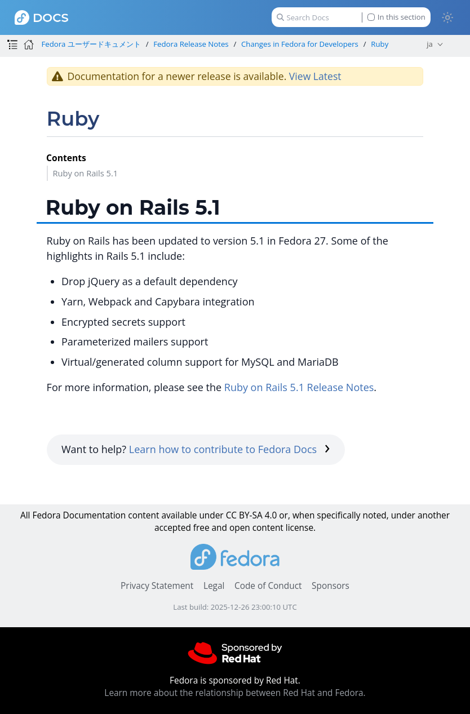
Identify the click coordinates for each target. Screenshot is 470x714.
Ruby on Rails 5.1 (85, 173)
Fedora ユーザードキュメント (90, 44)
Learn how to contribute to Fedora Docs (229, 449)
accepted (172, 528)
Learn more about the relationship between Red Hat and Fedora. (234, 693)
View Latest (315, 76)
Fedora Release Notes (190, 44)
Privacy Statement (157, 586)
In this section (396, 17)
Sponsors (330, 586)
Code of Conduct (268, 586)
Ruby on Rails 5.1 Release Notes (299, 387)
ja (430, 44)
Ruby (379, 44)
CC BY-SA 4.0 (251, 515)
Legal (213, 586)
